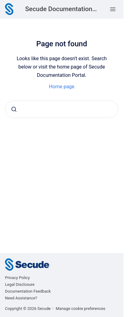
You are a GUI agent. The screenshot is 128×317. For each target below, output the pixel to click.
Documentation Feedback (28, 291)
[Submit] (14, 109)
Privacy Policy (17, 277)
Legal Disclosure (20, 284)
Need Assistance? (21, 298)
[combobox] (61, 109)
